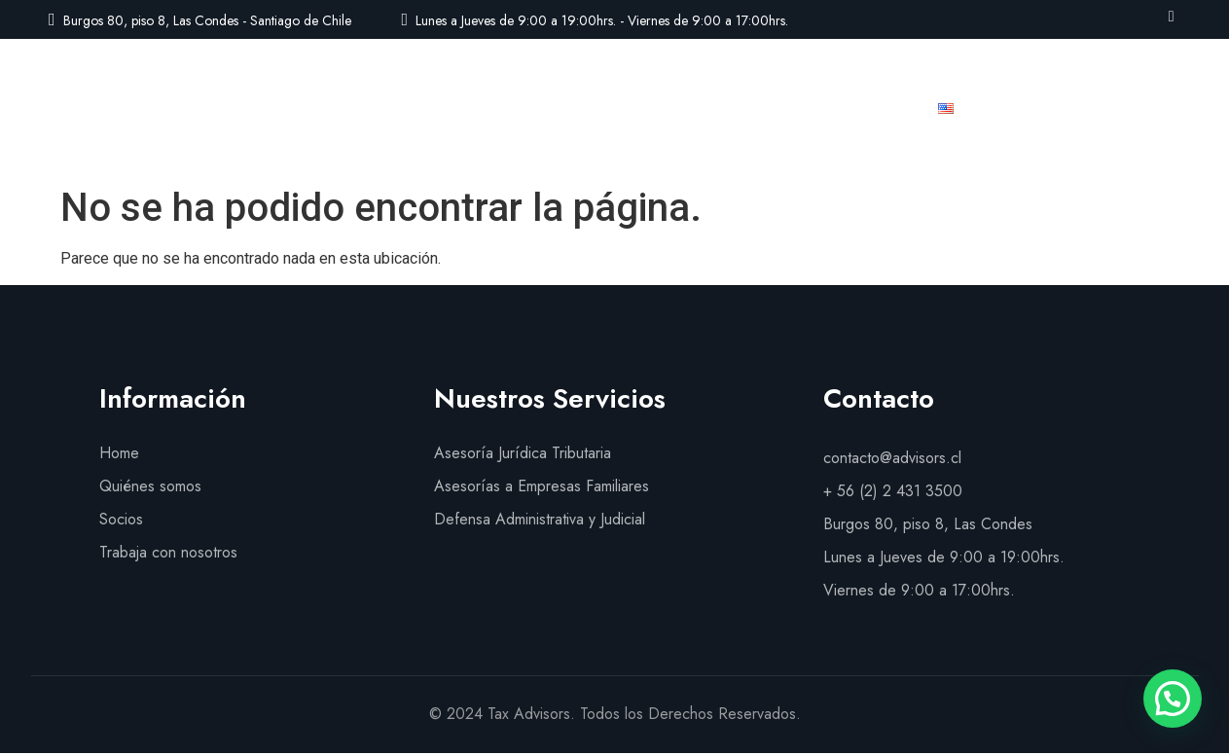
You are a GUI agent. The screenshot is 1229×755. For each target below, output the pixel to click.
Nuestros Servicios (558, 108)
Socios (688, 108)
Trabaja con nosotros (825, 108)
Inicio (282, 108)
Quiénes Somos (394, 108)
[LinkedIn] (1172, 15)
